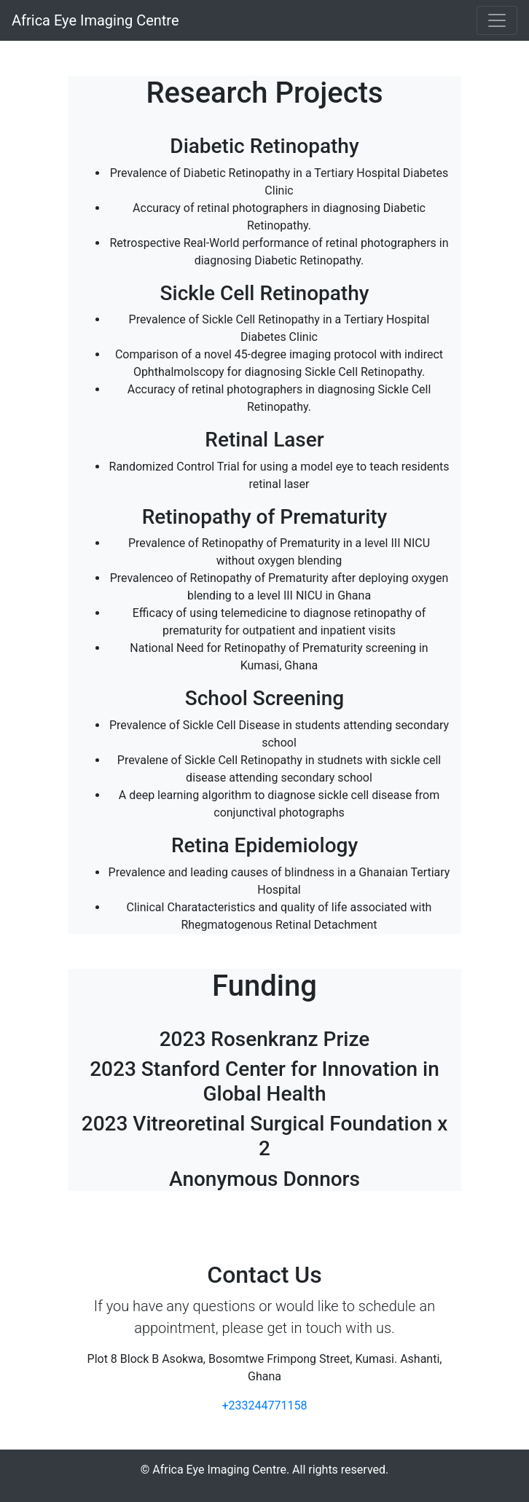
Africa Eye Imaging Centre (95, 20)
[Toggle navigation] (497, 20)
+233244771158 (264, 1405)
